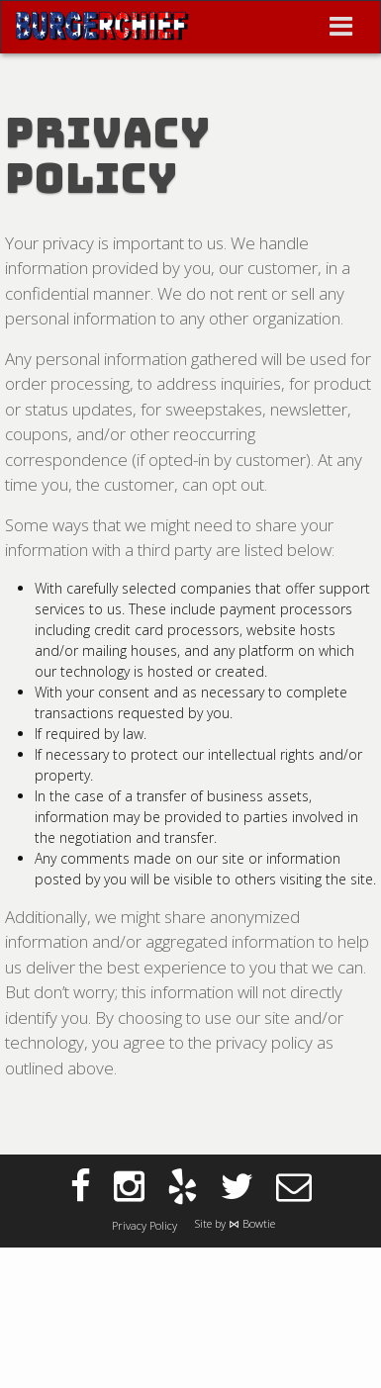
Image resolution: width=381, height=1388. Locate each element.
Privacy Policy (144, 1225)
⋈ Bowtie (252, 1223)
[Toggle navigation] (341, 26)
